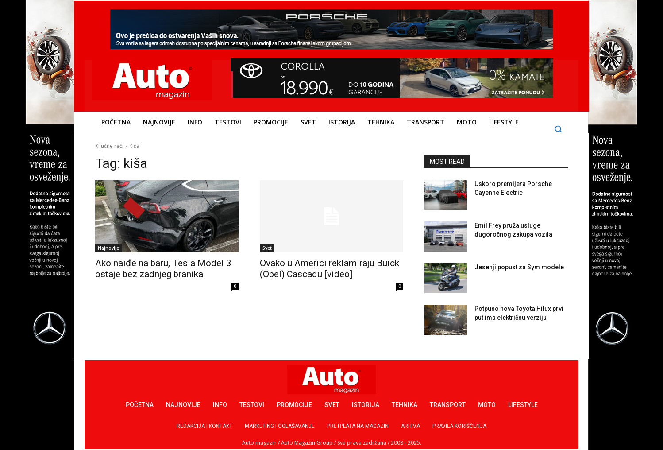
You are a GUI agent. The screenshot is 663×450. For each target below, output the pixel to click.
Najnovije (108, 248)
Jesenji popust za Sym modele (519, 267)
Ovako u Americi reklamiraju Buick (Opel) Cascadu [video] (329, 268)
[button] (558, 129)
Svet (267, 248)
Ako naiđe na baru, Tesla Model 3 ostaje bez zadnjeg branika (163, 268)
